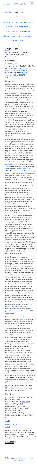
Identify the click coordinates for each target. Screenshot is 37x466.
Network (19, 26)
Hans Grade (9, 164)
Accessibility (18, 460)
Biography (15, 22)
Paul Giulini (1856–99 (21, 68)
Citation (9, 26)
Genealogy (6, 22)
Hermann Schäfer (11, 424)
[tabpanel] (18, 233)
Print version (11, 31)
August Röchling (14, 217)
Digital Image (10, 36)
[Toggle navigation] (32, 3)
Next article (18, 40)
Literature (23, 22)
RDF (26, 26)
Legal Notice (22, 458)
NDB (7, 70)
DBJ (6, 417)
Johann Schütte (17, 197)
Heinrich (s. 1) (12, 64)
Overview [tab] (8, 13)
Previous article (25, 36)
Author (31, 22)
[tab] (20, 13)
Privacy (31, 458)
